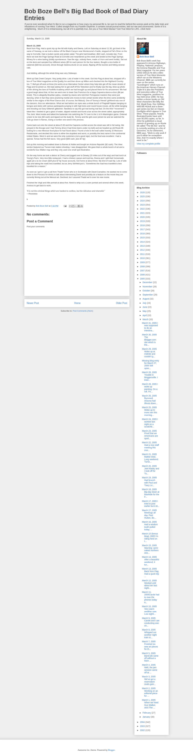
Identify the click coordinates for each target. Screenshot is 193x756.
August (146, 299)
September (147, 294)
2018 (142, 225)
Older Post (121, 303)
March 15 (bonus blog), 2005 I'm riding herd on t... (150, 537)
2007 (142, 270)
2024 (142, 200)
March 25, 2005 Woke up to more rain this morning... (149, 411)
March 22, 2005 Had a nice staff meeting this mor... (150, 446)
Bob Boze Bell (147, 56)
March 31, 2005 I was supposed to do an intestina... (150, 327)
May (144, 311)
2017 (142, 229)
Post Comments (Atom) (83, 311)
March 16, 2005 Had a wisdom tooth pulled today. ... (150, 526)
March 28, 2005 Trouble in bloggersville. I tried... (150, 376)
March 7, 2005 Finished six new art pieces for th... (150, 645)
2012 (142, 250)
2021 (142, 213)
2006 (142, 274)
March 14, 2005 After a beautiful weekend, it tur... (150, 561)
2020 (142, 217)
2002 (142, 730)
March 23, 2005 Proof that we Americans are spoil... (150, 435)
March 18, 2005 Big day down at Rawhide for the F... (150, 493)
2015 (142, 237)
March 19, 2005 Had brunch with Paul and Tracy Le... (149, 481)
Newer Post (33, 303)
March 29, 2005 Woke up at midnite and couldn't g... (149, 353)
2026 (142, 192)
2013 (142, 246)
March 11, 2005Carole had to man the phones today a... (150, 597)
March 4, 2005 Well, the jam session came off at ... (149, 669)
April (144, 315)
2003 (142, 726)
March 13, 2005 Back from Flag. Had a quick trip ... (150, 572)
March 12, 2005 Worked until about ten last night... (149, 584)
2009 (142, 262)
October (146, 290)
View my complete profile (148, 144)
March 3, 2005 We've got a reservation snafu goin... (149, 680)
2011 (142, 254)
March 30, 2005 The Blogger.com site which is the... (149, 339)
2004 (142, 722)
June (145, 307)
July (144, 303)
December (147, 282)
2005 (142, 279)
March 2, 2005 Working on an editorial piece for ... (150, 692)
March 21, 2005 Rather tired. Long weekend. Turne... (150, 458)
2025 (142, 196)
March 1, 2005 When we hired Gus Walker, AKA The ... (150, 704)
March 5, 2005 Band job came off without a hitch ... (150, 657)
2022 (142, 209)
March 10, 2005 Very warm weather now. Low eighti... (149, 610)
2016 (142, 233)
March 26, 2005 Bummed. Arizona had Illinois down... (150, 400)
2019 (142, 221)
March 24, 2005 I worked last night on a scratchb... (150, 423)
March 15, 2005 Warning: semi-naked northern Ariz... (150, 549)
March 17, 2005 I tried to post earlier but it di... (150, 503)
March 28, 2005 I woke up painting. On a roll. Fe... (150, 388)
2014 (142, 242)
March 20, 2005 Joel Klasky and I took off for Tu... (150, 470)
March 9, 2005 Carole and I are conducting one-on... (150, 622)
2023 (142, 205)
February (147, 713)
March (145, 319)
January (146, 717)
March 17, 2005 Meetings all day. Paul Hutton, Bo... (149, 514)
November (147, 286)
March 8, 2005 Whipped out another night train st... (149, 633)
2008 (142, 266)
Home (77, 303)
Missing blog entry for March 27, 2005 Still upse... (150, 364)
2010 (142, 258)
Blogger (111, 750)
